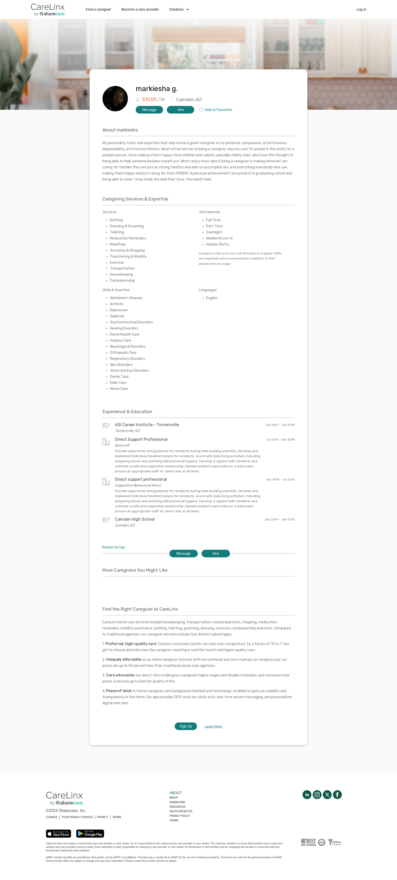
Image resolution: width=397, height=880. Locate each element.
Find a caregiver (98, 9)
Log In (361, 9)
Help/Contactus (180, 811)
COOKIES (51, 817)
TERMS (116, 817)
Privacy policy (179, 816)
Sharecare (177, 802)
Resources (177, 806)
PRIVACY (102, 817)
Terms (173, 820)
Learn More (213, 726)
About (173, 797)
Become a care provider (140, 9)
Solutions (179, 9)
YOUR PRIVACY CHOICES (77, 817)
